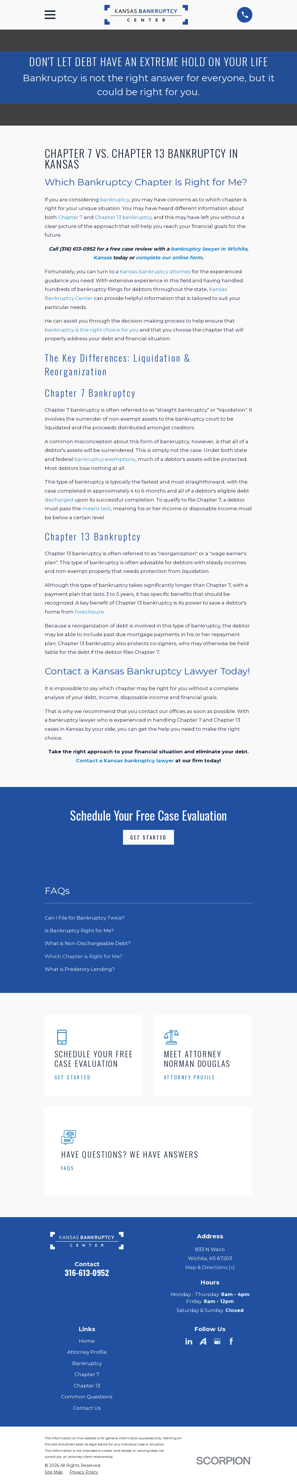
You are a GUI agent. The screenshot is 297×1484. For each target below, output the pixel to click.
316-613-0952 (87, 1272)
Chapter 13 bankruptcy (123, 217)
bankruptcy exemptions (105, 459)
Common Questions (87, 1397)
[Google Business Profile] (217, 1341)
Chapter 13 (87, 1386)
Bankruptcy (87, 1363)
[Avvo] (203, 1341)
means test (96, 508)
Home (87, 1341)
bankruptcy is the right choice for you (92, 330)
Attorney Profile (87, 1352)
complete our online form (169, 257)
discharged (59, 500)
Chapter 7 (70, 217)
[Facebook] (231, 1341)
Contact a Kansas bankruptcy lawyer (125, 760)
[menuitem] (149, 918)
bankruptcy (114, 199)
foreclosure (89, 612)
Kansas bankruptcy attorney (155, 271)
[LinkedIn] (188, 1341)
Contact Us (87, 1408)
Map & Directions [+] (210, 1267)
